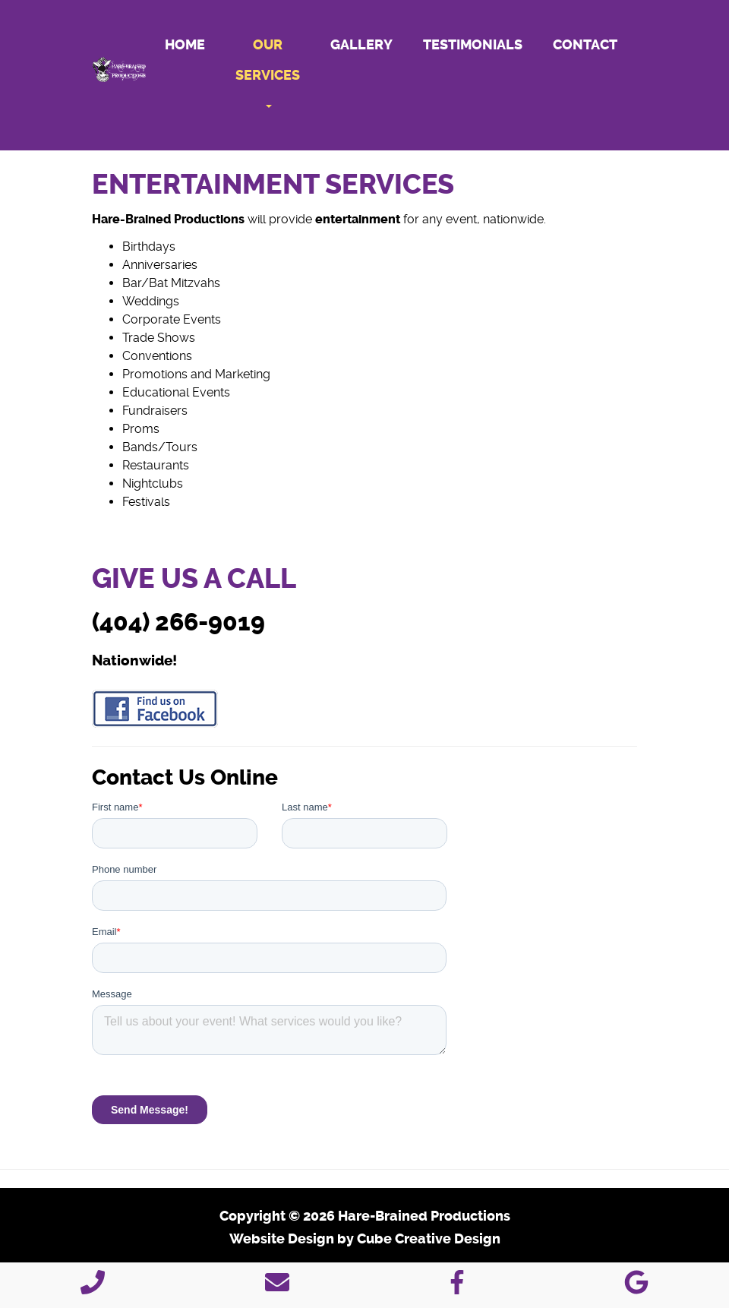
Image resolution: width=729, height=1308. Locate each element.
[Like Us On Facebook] (457, 1287)
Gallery (361, 44)
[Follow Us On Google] (636, 1287)
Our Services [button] (267, 72)
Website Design (281, 1239)
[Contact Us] (277, 1287)
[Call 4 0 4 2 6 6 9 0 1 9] (92, 1287)
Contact (585, 44)
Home (185, 44)
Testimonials (472, 44)
